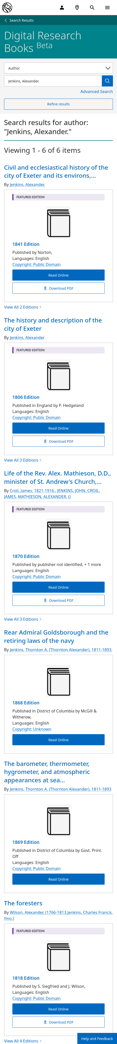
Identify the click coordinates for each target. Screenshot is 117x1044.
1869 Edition (25, 842)
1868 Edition (25, 703)
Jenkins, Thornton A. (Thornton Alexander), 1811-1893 (60, 789)
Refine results (58, 104)
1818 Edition (25, 978)
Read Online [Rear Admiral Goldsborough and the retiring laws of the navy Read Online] (58, 739)
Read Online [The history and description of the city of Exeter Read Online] (58, 428)
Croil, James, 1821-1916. (32, 490)
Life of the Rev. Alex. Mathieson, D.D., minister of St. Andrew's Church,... (57, 477)
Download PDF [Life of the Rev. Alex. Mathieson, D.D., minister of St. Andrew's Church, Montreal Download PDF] (58, 600)
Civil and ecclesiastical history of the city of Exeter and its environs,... (56, 171)
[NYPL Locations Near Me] (77, 7)
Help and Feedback (97, 1038)
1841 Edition (25, 244)
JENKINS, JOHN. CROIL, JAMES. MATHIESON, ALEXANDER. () (52, 493)
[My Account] (61, 7)
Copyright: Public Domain (36, 264)
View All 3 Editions (23, 460)
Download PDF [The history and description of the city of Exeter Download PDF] (58, 441)
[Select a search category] (58, 68)
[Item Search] (53, 80)
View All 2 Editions (23, 307)
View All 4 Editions (23, 1041)
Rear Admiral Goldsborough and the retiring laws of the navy (56, 636)
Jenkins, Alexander (27, 337)
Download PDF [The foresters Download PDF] (58, 1022)
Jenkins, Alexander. (27, 184)
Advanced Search (97, 91)
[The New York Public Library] (7, 8)
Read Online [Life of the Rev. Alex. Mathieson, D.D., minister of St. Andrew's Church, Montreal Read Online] (58, 587)
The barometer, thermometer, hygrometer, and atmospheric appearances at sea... (47, 771)
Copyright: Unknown (31, 729)
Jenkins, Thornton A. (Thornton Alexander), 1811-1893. (61, 649)
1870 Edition (25, 556)
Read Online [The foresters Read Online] (58, 1008)
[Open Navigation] (107, 7)
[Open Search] (92, 7)
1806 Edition (25, 397)
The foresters (23, 903)
